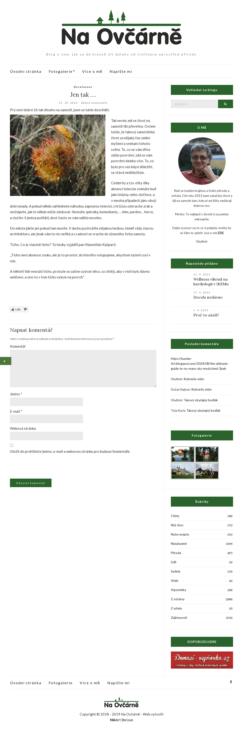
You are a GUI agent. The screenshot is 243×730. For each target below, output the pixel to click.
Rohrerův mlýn (194, 379)
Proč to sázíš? (206, 315)
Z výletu (176, 608)
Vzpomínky (178, 590)
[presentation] (42, 467)
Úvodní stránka (26, 71)
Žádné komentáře (94, 102)
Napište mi (121, 71)
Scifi (173, 562)
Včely (175, 580)
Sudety (176, 571)
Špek (222, 368)
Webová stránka (23, 428)
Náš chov (177, 525)
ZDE (221, 233)
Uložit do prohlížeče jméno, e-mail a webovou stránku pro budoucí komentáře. (70, 451)
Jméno (16, 394)
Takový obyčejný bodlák (201, 400)
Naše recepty (180, 534)
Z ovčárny (178, 599)
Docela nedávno (208, 297)
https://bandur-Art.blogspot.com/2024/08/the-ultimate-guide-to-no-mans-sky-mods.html (200, 363)
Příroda (176, 553)
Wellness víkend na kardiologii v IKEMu (211, 281)
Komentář (17, 346)
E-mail (16, 411)
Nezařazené (83, 86)
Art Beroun (121, 720)
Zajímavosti (179, 617)
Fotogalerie (61, 71)
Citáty (175, 516)
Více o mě (92, 71)
